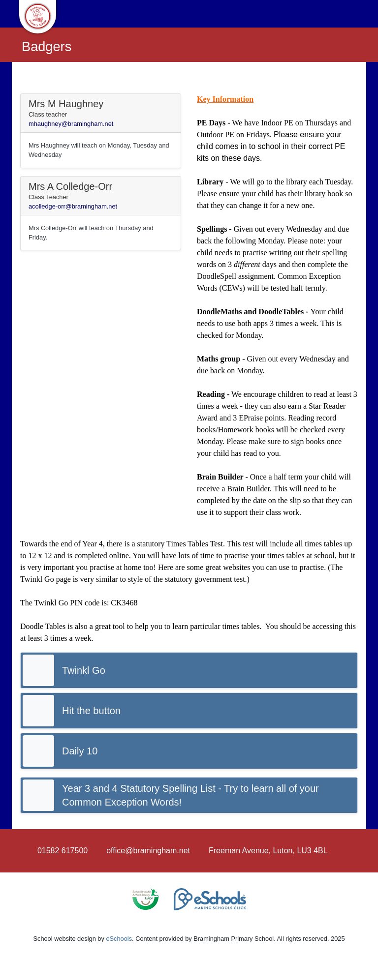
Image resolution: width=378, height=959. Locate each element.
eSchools (119, 938)
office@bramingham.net (148, 850)
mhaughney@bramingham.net (71, 123)
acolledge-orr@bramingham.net (73, 206)
